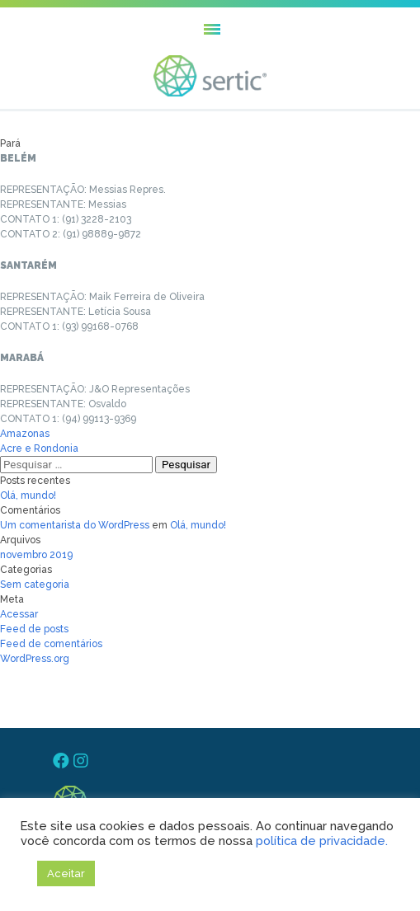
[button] (210, 29)
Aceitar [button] (66, 873)
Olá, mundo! (28, 495)
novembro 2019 (36, 555)
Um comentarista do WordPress (74, 525)
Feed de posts (34, 629)
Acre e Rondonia (39, 448)
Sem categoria (34, 584)
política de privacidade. (322, 841)
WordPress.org (34, 658)
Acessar (19, 614)
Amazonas (25, 433)
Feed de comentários (51, 644)
